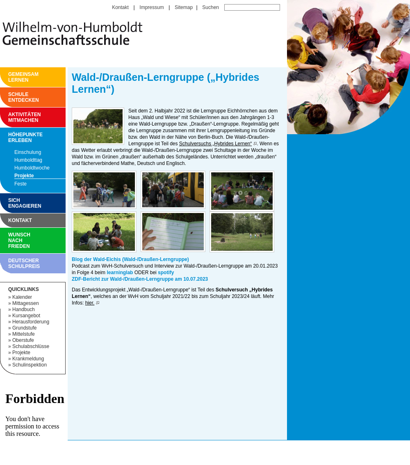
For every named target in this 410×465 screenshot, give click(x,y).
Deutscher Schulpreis (10, 263)
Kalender (22, 297)
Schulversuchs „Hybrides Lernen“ (215, 144)
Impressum (151, 7)
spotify (166, 272)
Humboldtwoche (32, 168)
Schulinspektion (29, 365)
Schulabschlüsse (30, 346)
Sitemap (184, 7)
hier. (90, 303)
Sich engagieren (10, 203)
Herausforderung (30, 322)
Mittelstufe (23, 334)
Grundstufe (24, 328)
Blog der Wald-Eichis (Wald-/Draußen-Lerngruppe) (130, 259)
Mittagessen (25, 303)
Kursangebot (26, 315)
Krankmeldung (28, 359)
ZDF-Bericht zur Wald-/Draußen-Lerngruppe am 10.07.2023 (140, 279)
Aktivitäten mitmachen (10, 117)
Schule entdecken (10, 97)
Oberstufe (23, 340)
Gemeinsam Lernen (10, 77)
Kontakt (120, 7)
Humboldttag (28, 160)
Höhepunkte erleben (10, 137)
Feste (20, 184)
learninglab (120, 272)
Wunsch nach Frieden (10, 240)
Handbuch (23, 309)
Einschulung (27, 152)
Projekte (24, 176)
